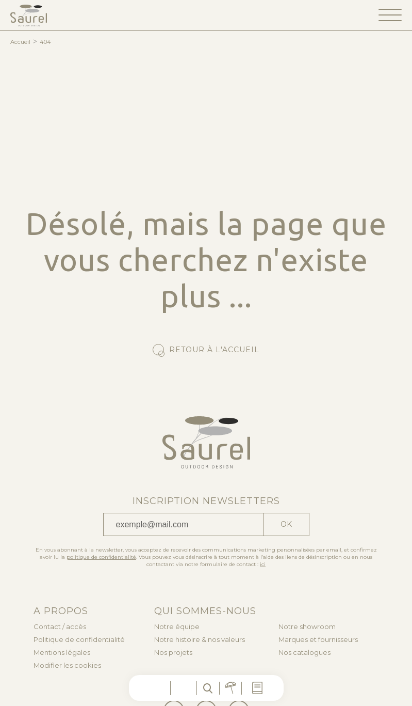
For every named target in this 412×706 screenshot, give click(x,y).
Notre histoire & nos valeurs (199, 640)
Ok (286, 524)
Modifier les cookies (67, 665)
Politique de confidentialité (79, 640)
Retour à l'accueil (214, 349)
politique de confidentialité (101, 557)
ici (263, 564)
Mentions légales (62, 652)
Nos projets (173, 652)
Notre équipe (177, 627)
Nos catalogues (304, 652)
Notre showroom (307, 627)
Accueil (20, 41)
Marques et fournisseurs (318, 640)
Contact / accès (60, 627)
